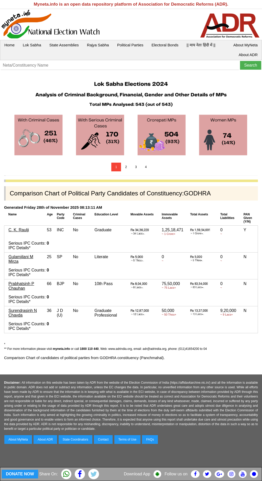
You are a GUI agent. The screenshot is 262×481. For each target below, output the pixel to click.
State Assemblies (64, 45)
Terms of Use (127, 439)
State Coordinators (75, 439)
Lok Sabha (32, 45)
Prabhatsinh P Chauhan (21, 285)
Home (9, 45)
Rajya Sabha (98, 45)
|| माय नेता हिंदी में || (201, 45)
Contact (103, 439)
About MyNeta (245, 45)
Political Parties (130, 45)
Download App (137, 474)
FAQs (150, 439)
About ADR (248, 55)
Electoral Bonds (164, 45)
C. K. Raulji (18, 230)
